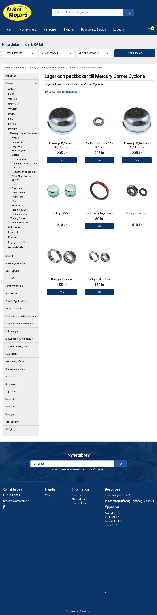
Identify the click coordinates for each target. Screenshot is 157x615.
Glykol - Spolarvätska (16, 301)
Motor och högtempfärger (21, 339)
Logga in (118, 30)
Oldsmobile (23, 227)
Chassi (25, 155)
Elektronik (25, 188)
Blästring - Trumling (21, 263)
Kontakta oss (28, 30)
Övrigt (8, 429)
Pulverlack (11, 354)
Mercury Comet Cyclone (24, 133)
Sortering (49, 92)
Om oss (76, 495)
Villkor (48, 495)
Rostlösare (11, 376)
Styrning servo (19, 214)
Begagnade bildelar (23, 242)
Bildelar (21, 83)
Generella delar (23, 247)
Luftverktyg (11, 331)
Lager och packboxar (25, 172)
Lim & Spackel (13, 308)
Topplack (10, 391)
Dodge (23, 114)
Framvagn (19, 167)
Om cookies (79, 503)
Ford (23, 119)
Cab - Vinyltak (12, 271)
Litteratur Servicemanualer (21, 324)
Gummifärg (21, 293)
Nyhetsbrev (78, 499)
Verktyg (21, 414)
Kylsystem (25, 197)
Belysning (25, 146)
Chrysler (23, 109)
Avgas (15, 138)
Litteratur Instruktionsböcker (21, 316)
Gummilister (18, 193)
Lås (25, 201)
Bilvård (21, 256)
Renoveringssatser (15, 369)
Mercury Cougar (24, 218)
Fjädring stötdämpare (25, 163)
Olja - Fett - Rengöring (21, 346)
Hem (9, 30)
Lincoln (23, 124)
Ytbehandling (21, 422)
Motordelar (25, 205)
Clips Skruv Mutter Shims (21, 178)
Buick (23, 94)
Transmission (25, 210)
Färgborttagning (14, 286)
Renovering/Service (93, 30)
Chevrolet (23, 104)
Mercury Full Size (24, 222)
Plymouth (23, 232)
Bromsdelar (20, 159)
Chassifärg (11, 278)
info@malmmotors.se (16, 501)
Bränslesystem (25, 150)
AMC (23, 89)
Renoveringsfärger (15, 361)
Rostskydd (21, 384)
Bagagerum (18, 142)
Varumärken (21, 399)
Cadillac (23, 99)
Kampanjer (50, 30)
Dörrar (15, 184)
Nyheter (69, 30)
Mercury (23, 129)
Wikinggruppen (85, 611)
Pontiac (23, 237)
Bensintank (11, 76)
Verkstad (21, 406)
